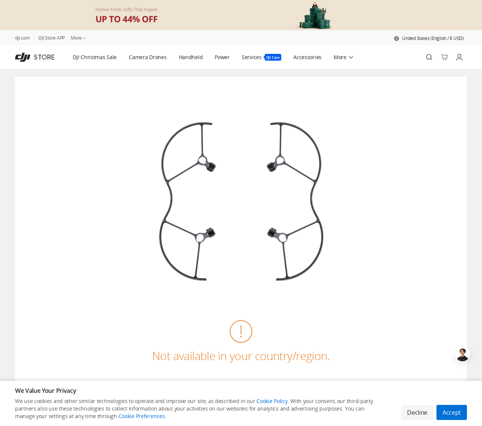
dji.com (22, 38)
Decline (417, 412)
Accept (451, 412)
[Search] (429, 57)
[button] (429, 38)
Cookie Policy (271, 401)
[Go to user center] (459, 57)
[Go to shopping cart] (444, 57)
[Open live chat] (462, 353)
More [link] (79, 38)
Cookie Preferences (142, 416)
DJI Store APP (51, 38)
